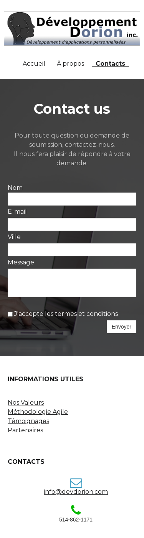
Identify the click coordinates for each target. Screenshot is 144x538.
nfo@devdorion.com (76, 491)
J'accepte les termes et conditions (63, 313)
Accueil (34, 63)
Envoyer (121, 327)
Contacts (110, 64)
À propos (70, 63)
